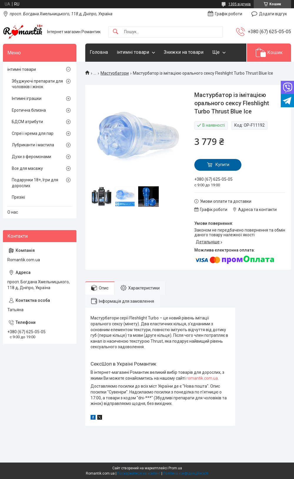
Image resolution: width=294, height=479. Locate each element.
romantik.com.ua (202, 378)
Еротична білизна (29, 110)
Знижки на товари (183, 52)
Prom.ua (175, 468)
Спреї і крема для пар (33, 133)
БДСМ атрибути (27, 121)
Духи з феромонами (31, 156)
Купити (222, 164)
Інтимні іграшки (26, 98)
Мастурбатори (115, 73)
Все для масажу (27, 168)
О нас (12, 212)
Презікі (18, 197)
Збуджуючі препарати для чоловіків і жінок (37, 84)
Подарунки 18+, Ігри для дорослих (35, 182)
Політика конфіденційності (185, 473)
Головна (99, 52)
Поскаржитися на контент (139, 473)
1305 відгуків (239, 4)
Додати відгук (273, 13)
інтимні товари (133, 52)
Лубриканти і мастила (33, 145)
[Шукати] (115, 31)
